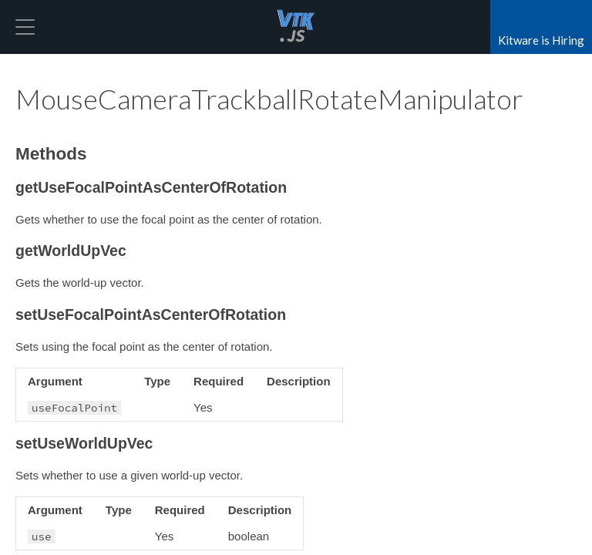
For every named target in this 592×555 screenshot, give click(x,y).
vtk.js (296, 27)
